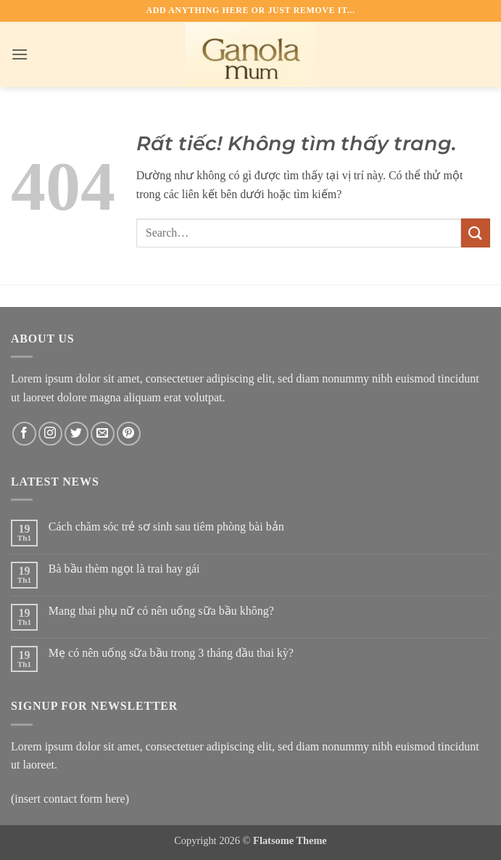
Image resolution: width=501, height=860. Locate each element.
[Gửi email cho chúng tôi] (103, 434)
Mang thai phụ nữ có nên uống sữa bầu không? (161, 611)
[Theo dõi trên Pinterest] (129, 434)
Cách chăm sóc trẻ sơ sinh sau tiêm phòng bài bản (166, 526)
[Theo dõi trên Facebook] (24, 434)
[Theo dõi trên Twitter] (76, 434)
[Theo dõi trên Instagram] (50, 434)
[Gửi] (475, 232)
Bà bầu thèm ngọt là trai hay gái (124, 568)
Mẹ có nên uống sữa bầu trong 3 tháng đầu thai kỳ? (171, 653)
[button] (19, 54)
